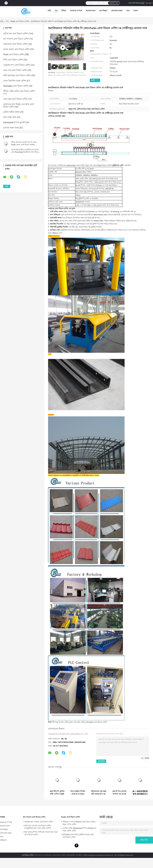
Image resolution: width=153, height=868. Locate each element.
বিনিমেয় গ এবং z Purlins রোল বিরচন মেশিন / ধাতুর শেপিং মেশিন (79, 823)
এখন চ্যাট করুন (133, 3)
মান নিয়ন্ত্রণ (103, 11)
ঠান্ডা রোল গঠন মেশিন (77, 722)
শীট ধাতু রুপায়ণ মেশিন (60, 722)
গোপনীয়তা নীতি (28, 855)
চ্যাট (92, 80)
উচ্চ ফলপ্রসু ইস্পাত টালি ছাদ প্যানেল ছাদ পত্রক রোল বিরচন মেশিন (41, 833)
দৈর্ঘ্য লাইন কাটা (9, 117)
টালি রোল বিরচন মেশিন (13, 60)
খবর (128, 11)
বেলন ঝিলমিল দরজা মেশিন (14, 80)
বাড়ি (49, 11)
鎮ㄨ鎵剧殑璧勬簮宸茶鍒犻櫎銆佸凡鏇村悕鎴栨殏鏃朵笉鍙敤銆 (140, 792)
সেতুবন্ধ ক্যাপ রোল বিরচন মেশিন (16, 65)
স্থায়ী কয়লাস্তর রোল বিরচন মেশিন (17, 75)
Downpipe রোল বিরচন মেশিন (15, 86)
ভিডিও (63, 11)
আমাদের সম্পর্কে (76, 11)
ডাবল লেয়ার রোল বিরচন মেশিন (16, 49)
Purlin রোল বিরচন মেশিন (20, 21)
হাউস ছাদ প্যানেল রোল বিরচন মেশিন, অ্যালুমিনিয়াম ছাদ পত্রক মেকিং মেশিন (37, 827)
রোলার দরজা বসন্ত (11, 127)
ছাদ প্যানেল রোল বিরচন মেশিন (16, 39)
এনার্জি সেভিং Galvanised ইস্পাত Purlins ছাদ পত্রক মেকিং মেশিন (79, 829)
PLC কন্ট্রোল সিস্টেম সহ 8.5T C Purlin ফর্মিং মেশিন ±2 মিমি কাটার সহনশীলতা (78, 792)
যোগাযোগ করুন (117, 11)
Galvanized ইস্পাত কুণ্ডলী (14, 122)
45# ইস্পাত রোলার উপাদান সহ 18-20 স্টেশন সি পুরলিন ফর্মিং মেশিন (119, 792)
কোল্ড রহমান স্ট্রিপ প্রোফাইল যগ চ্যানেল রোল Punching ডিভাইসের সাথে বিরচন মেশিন (25, 152)
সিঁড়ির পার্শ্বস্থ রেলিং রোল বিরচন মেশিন (19, 91)
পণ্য (56, 11)
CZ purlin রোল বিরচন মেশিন (96, 722)
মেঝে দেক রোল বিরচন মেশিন (15, 70)
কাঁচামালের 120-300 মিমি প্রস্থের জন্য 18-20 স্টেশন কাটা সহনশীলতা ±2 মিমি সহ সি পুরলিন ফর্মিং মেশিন (98, 792)
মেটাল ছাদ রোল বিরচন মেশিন (15, 33)
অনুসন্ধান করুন (113, 3)
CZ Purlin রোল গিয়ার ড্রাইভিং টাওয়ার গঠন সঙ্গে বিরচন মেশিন (78, 836)
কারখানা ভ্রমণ (90, 11)
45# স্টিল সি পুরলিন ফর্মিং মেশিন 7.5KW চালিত (57, 792)
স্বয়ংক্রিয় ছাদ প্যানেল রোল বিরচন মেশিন (38, 822)
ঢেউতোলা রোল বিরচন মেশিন (15, 44)
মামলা (135, 11)
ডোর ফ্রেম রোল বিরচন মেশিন (15, 99)
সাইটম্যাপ (3, 840)
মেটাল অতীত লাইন (11, 112)
